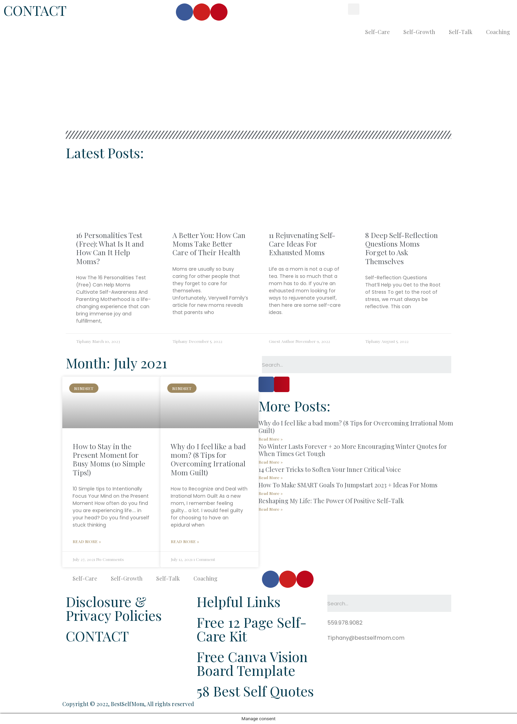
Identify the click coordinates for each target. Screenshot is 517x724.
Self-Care (377, 31)
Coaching (498, 31)
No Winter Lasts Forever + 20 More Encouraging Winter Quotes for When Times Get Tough (352, 450)
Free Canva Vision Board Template (252, 663)
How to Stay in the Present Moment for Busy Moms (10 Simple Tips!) (109, 459)
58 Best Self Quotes (255, 691)
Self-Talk (460, 31)
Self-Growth (419, 31)
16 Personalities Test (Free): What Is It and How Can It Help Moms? (110, 248)
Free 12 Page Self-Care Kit (252, 629)
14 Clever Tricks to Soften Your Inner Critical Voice (329, 469)
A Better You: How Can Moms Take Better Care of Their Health (208, 243)
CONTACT (34, 10)
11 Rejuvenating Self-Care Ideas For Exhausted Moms (302, 243)
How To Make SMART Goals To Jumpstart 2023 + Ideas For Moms (347, 485)
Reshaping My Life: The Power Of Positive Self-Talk (331, 501)
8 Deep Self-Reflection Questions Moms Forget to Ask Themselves (401, 248)
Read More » (87, 541)
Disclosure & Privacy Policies (114, 608)
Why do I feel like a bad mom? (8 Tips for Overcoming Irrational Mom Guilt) (208, 459)
